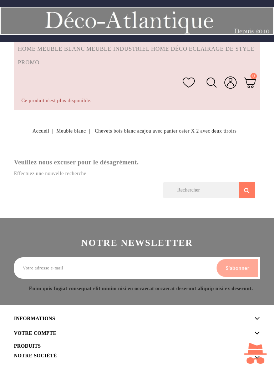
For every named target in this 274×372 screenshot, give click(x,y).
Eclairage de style (221, 49)
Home (27, 49)
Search (247, 190)
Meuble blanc (61, 49)
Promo (29, 62)
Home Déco (169, 49)
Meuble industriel (118, 49)
